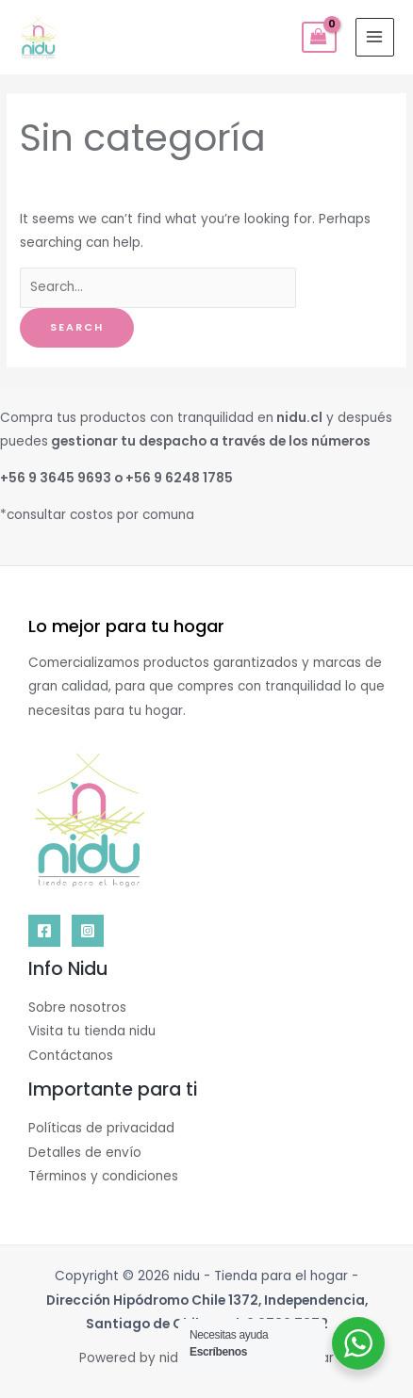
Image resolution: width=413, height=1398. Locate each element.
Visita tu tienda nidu (92, 1031)
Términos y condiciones (103, 1176)
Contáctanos (70, 1056)
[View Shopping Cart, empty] (319, 38)
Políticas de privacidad (101, 1128)
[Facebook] (44, 931)
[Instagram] (88, 931)
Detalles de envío (84, 1153)
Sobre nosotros (77, 1007)
